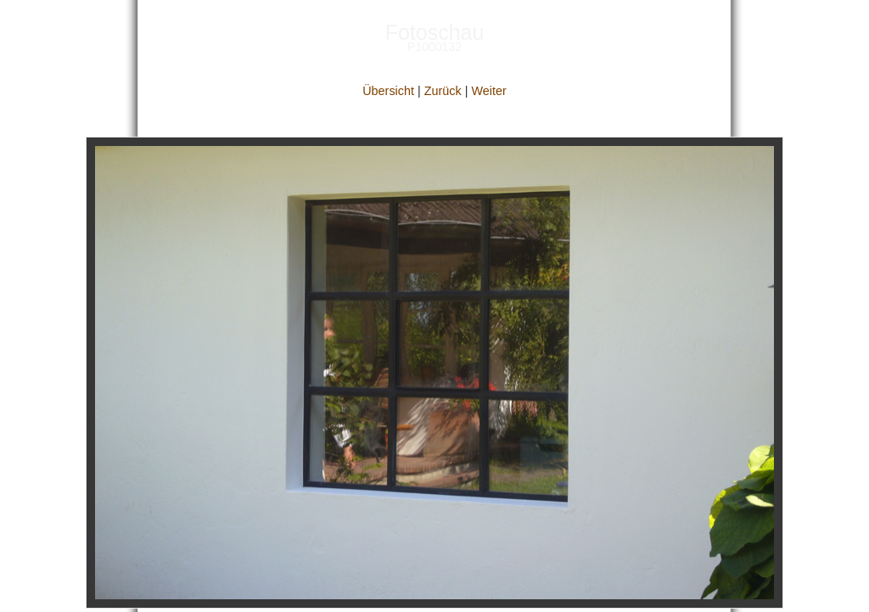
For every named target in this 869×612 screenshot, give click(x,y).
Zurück (443, 91)
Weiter (488, 91)
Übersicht (388, 91)
